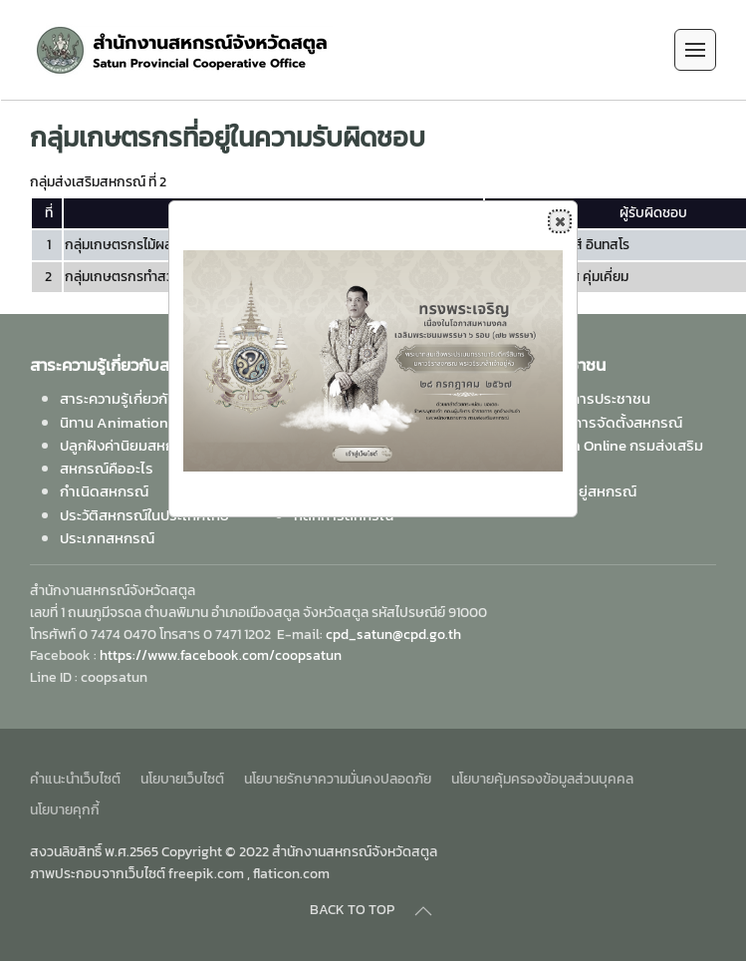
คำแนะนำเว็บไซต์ (75, 779)
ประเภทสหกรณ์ (107, 537)
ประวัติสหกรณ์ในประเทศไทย (144, 514)
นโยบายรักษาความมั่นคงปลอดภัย (337, 779)
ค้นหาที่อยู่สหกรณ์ (581, 491)
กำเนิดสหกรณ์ (104, 491)
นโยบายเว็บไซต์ (182, 779)
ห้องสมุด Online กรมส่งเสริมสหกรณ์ (615, 457)
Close (559, 221)
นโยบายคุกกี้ (65, 810)
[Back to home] (183, 50)
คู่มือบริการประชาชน (588, 398)
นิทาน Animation (114, 422)
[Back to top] (423, 911)
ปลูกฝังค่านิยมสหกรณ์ (128, 445)
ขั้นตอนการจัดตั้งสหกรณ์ (604, 422)
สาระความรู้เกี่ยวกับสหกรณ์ (142, 398)
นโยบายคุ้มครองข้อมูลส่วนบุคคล (542, 779)
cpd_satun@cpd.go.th (393, 634)
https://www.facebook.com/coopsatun (221, 655)
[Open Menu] (695, 50)
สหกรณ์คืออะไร (106, 468)
